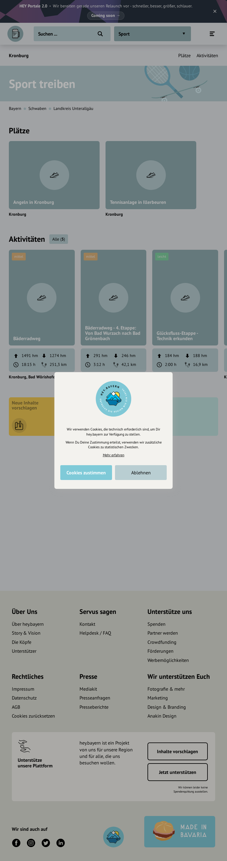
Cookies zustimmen (86, 473)
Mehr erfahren (113, 455)
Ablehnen (141, 473)
